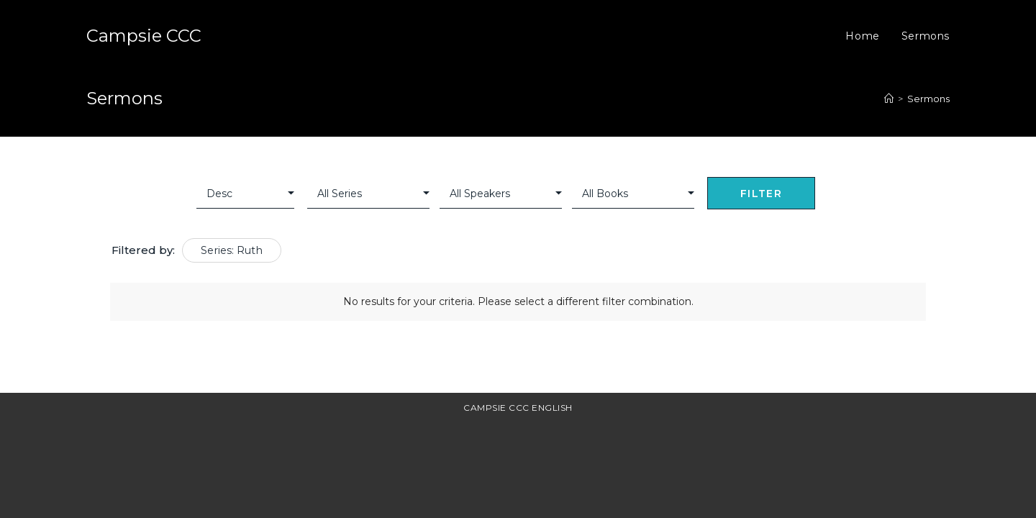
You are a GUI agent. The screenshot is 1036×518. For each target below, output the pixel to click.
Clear (837, 194)
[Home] (889, 98)
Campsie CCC (143, 35)
